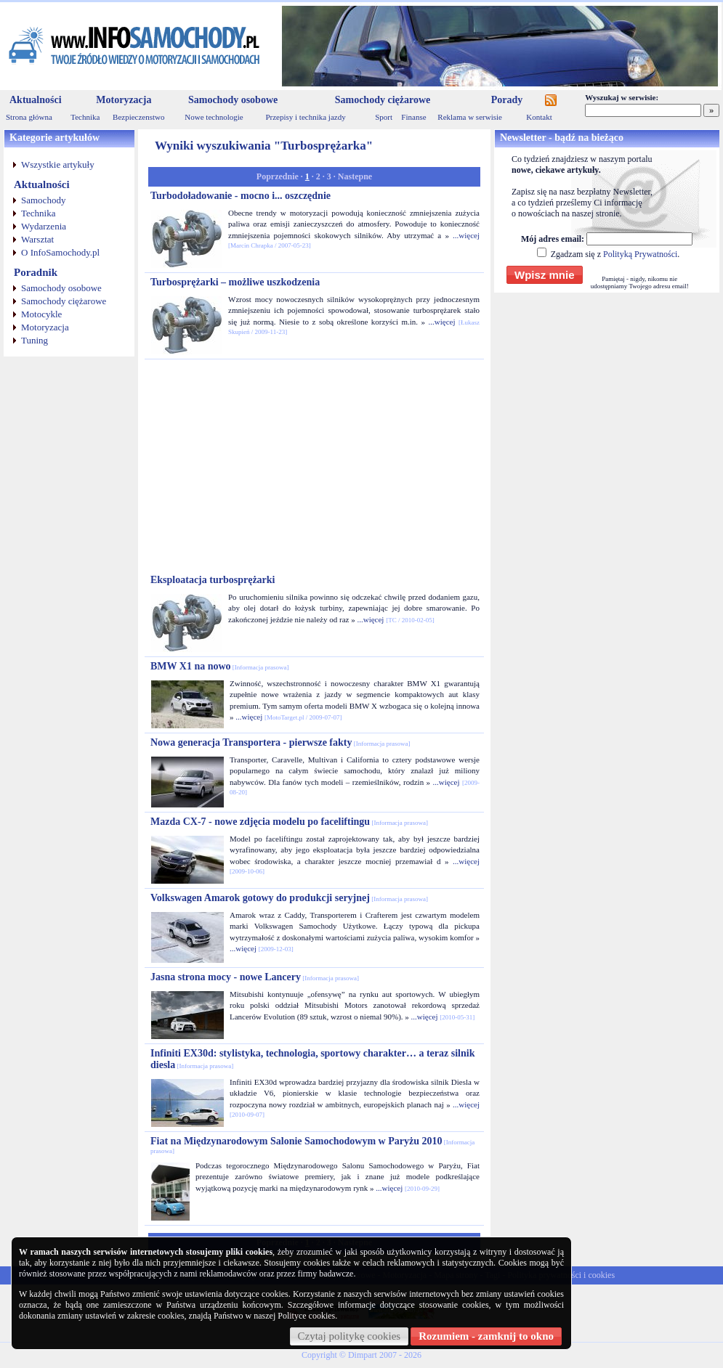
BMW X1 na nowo (219, 666)
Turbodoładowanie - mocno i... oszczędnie (240, 195)
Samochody (43, 200)
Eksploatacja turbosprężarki (212, 579)
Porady (507, 99)
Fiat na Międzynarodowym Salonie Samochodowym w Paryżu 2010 (312, 1145)
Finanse (413, 117)
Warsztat (37, 239)
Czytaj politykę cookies (349, 1336)
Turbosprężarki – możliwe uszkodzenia (235, 282)
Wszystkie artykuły (57, 164)
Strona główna (29, 117)
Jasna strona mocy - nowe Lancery (254, 977)
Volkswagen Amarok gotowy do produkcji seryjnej (289, 897)
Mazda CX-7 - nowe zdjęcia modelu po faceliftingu (289, 821)
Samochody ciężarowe (383, 99)
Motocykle (41, 314)
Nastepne (355, 176)
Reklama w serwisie (469, 117)
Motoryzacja (123, 99)
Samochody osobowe (233, 99)
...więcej (466, 235)
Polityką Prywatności (640, 254)
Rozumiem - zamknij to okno (486, 1336)
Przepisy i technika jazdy (305, 117)
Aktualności (35, 99)
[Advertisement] (315, 467)
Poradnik (35, 272)
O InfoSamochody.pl (60, 252)
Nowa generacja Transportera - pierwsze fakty (280, 742)
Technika (85, 117)
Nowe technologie (214, 117)
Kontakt (539, 117)
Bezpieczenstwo (138, 117)
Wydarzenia (43, 226)
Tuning (34, 340)
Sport (383, 117)
